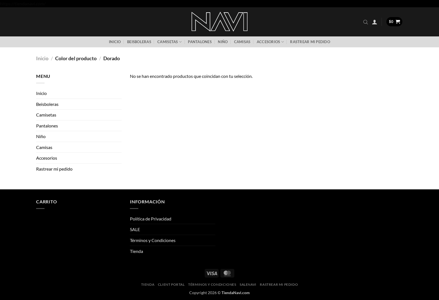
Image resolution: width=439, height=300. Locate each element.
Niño (223, 41)
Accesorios (270, 42)
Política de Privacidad (150, 218)
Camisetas (169, 42)
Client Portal (171, 284)
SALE (135, 229)
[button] (374, 22)
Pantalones (200, 41)
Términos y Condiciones (153, 240)
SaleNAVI (248, 284)
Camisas (242, 41)
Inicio (115, 41)
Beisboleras (139, 41)
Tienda (136, 251)
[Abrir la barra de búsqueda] (365, 22)
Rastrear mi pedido (310, 41)
